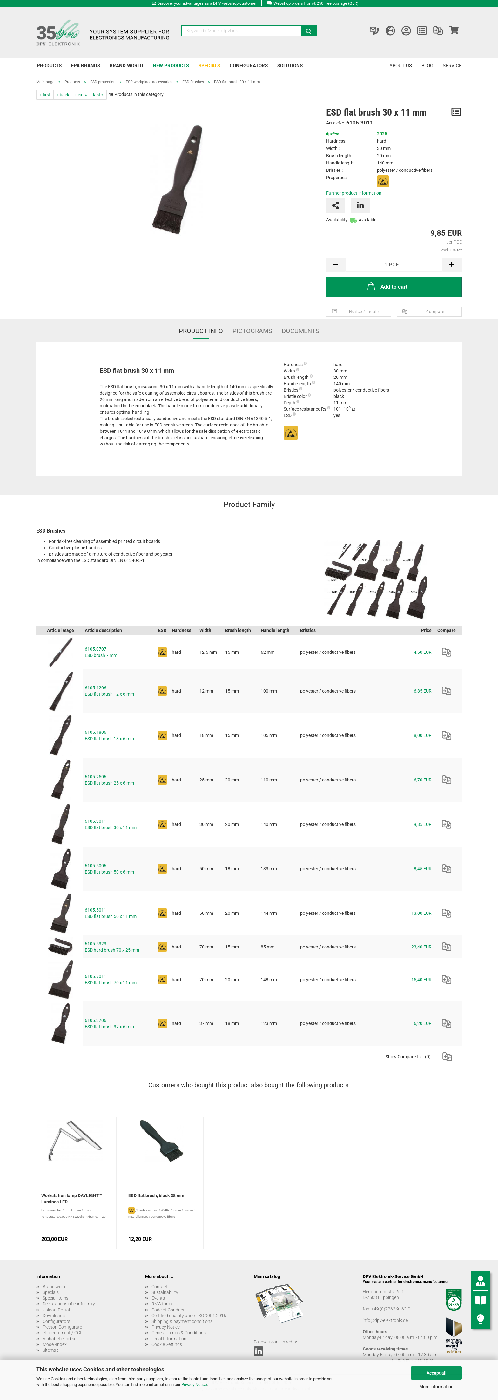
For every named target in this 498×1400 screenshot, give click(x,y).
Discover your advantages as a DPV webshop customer (207, 3)
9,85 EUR (423, 824)
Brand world (126, 66)
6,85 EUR (423, 690)
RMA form (161, 1303)
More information (436, 1386)
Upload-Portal (56, 1309)
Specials (209, 66)
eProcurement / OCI (62, 1332)
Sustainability (164, 1292)
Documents (301, 331)
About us (400, 66)
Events (158, 1298)
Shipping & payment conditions (181, 1321)
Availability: (337, 219)
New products (171, 66)
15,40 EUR (421, 979)
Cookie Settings (166, 1344)
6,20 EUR (423, 1023)
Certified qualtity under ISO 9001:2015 (188, 1315)
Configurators (249, 66)
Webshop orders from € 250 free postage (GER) (316, 3)
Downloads (54, 1315)
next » (81, 94)
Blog (427, 66)
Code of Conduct (168, 1309)
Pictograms (252, 331)
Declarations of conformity (69, 1303)
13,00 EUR (421, 913)
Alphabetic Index (59, 1338)
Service (452, 66)
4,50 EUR (423, 652)
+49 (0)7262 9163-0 (390, 1308)
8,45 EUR (423, 868)
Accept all (437, 1373)
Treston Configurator (63, 1327)
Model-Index (55, 1344)
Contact (159, 1286)
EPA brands (85, 66)
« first (44, 94)
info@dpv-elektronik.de (385, 1320)
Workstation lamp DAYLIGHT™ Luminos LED (71, 1198)
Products (49, 66)
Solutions (290, 66)
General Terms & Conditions (178, 1332)
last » (98, 94)
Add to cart (386, 286)
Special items (55, 1298)
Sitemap (51, 1350)
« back (63, 94)
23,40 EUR (421, 946)
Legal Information (168, 1338)
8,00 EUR (423, 735)
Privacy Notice (194, 1384)
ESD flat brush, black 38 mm (156, 1195)
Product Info (201, 331)
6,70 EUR (423, 779)
